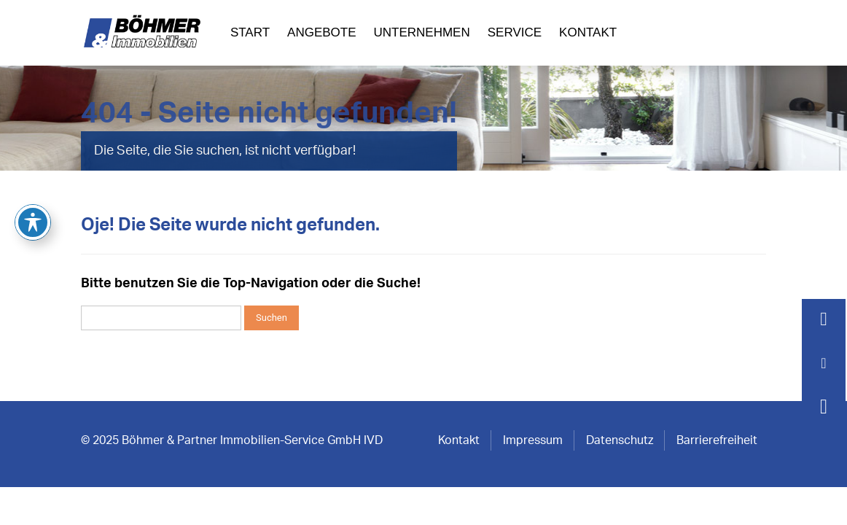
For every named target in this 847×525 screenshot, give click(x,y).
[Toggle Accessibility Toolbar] (32, 177)
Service (515, 32)
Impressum (533, 440)
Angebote (321, 32)
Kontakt (588, 32)
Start (250, 32)
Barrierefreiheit (716, 440)
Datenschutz (619, 440)
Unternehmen (422, 32)
